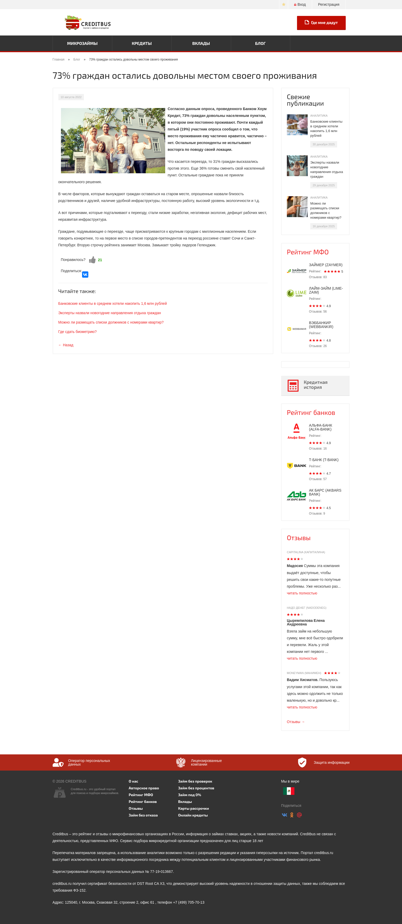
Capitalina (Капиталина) (306, 552)
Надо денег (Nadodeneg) (306, 607)
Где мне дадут (321, 22)
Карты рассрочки (193, 808)
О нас (133, 781)
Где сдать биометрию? (77, 332)
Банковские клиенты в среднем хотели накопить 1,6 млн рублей (112, 303)
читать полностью (302, 593)
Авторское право (144, 788)
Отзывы (299, 537)
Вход (300, 4)
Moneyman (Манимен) (304, 673)
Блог (260, 43)
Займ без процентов (196, 788)
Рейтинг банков (311, 412)
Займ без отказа (143, 815)
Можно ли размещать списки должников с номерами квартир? (111, 322)
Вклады (201, 43)
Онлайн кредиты (193, 815)
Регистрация (328, 4)
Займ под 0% (189, 794)
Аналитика (318, 115)
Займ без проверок (195, 781)
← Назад (65, 345)
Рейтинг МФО (308, 252)
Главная (59, 59)
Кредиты (142, 43)
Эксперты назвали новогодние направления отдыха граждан (109, 313)
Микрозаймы (82, 43)
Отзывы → (296, 722)
